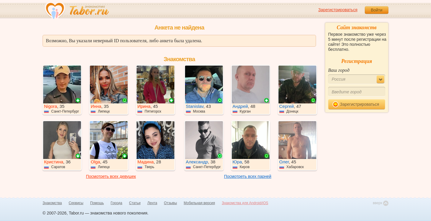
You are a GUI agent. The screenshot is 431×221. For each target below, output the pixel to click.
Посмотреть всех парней (247, 176)
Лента (152, 203)
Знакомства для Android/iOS (245, 203)
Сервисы (76, 203)
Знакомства (52, 203)
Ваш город (338, 70)
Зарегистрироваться (337, 9)
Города (116, 203)
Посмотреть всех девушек (111, 176)
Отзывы (170, 203)
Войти (376, 10)
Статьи (135, 203)
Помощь (97, 203)
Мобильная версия (199, 203)
